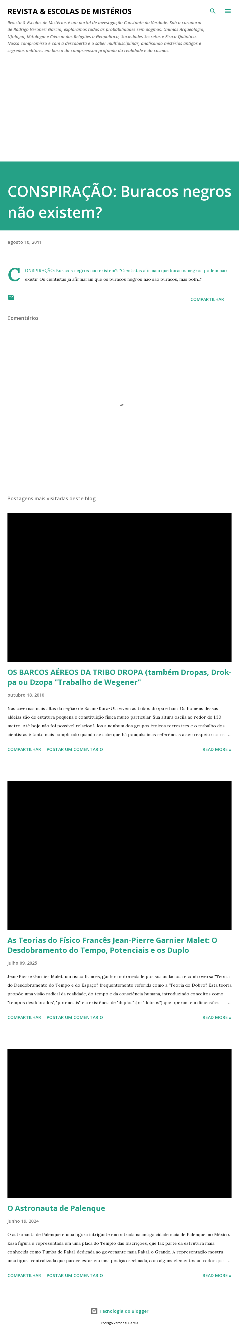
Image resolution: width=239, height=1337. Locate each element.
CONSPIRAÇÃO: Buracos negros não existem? (71, 270)
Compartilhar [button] (207, 299)
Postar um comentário (75, 749)
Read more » (217, 749)
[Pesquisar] (213, 11)
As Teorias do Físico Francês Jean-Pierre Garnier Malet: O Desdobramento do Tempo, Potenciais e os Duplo (112, 945)
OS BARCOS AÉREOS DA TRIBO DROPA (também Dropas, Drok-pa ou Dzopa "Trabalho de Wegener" (119, 677)
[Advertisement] (119, 104)
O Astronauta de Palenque (56, 1208)
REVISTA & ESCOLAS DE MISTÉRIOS (69, 11)
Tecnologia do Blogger (119, 1311)
